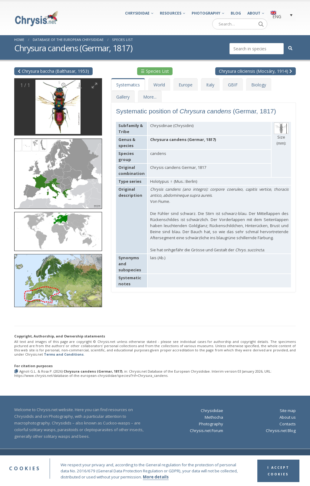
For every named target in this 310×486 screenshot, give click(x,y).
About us (287, 417)
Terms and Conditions (64, 354)
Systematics (128, 85)
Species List (122, 39)
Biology (258, 85)
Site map (288, 410)
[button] (58, 172)
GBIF (233, 85)
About (253, 13)
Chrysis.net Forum (206, 430)
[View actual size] (64, 85)
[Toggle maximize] (94, 85)
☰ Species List (155, 71)
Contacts (287, 424)
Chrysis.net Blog (281, 430)
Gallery (123, 97)
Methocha (214, 417)
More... (150, 97)
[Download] (79, 85)
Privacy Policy (220, 458)
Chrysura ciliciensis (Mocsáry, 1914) (255, 71)
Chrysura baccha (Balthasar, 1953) (53, 71)
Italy (210, 85)
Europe (186, 85)
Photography (206, 13)
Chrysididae (137, 13)
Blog (236, 13)
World (159, 85)
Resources (170, 13)
